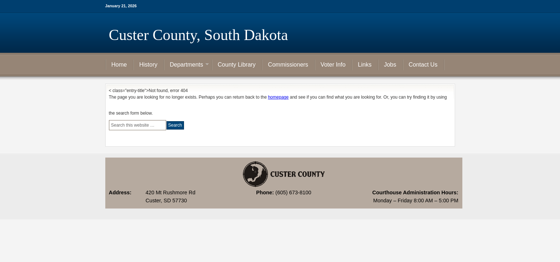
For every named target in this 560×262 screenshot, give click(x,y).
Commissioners (288, 64)
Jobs (390, 64)
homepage (278, 97)
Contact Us (423, 64)
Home (119, 64)
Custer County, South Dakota (198, 35)
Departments (186, 65)
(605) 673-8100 (293, 192)
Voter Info (333, 64)
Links (364, 64)
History (148, 64)
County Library (237, 64)
